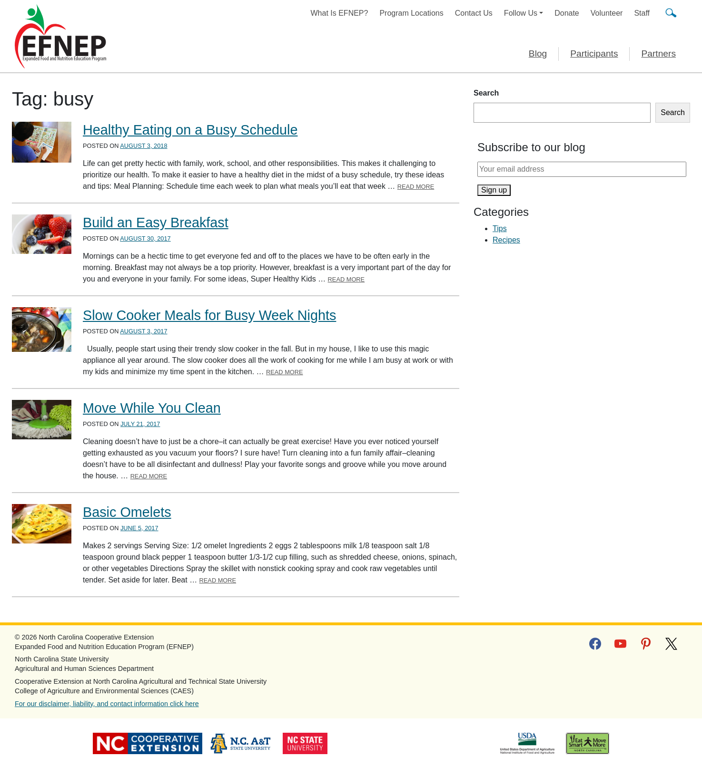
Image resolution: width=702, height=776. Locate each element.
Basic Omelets (127, 512)
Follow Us (520, 13)
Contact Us (474, 13)
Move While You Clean (152, 408)
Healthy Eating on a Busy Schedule (190, 129)
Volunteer (607, 13)
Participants (594, 53)
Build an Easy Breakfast (155, 222)
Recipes (506, 240)
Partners (658, 53)
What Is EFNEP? (339, 13)
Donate (566, 13)
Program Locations (411, 13)
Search (486, 93)
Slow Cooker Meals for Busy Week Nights (209, 315)
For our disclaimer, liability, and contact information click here (107, 704)
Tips (500, 228)
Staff (642, 13)
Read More (416, 186)
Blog (538, 53)
